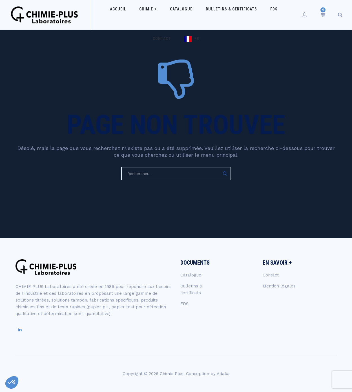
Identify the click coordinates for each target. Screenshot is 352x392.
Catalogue (171, 14)
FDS (253, 14)
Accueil (118, 14)
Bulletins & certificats (216, 14)
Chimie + (143, 14)
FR (181, 44)
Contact (274, 14)
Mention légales (279, 286)
